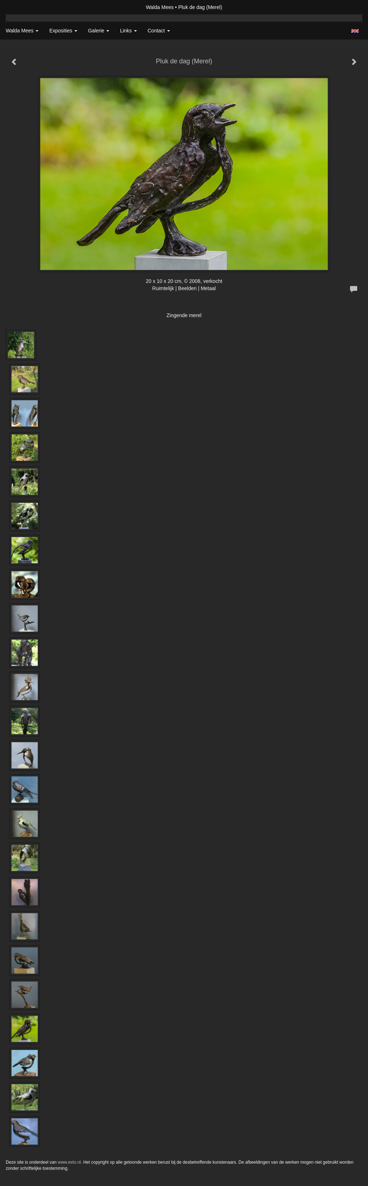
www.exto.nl (69, 1162)
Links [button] (128, 30)
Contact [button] (159, 30)
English (355, 31)
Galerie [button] (98, 30)
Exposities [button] (63, 30)
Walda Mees (160, 7)
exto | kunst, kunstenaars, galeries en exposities (26, 7)
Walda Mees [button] (22, 30)
